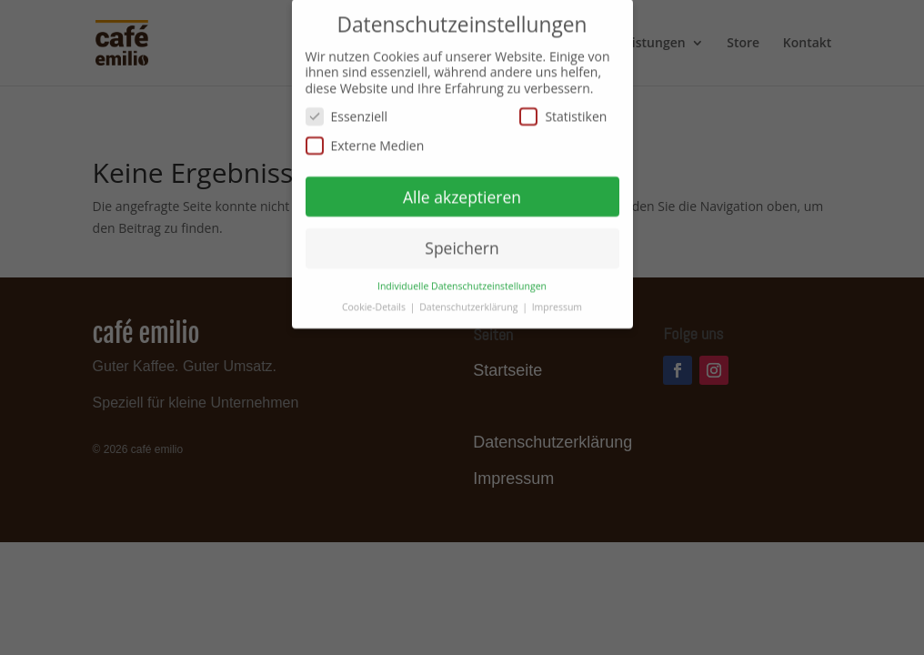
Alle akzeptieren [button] (462, 190)
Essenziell (347, 110)
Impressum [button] (557, 301)
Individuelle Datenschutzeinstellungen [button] (462, 280)
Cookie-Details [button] (375, 301)
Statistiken (563, 110)
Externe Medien (365, 139)
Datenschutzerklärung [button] (469, 301)
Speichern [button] (461, 242)
